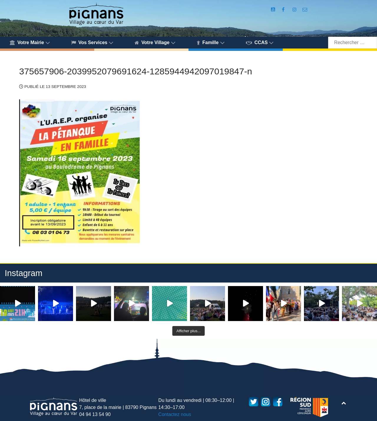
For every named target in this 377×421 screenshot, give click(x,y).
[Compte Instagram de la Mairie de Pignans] (295, 9)
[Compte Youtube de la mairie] (273, 9)
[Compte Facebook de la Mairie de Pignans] (284, 9)
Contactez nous (174, 414)
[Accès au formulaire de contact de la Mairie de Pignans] (305, 9)
